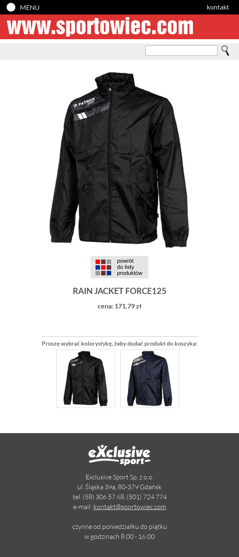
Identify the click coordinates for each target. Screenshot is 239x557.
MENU (30, 7)
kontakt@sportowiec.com (129, 506)
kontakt (218, 7)
